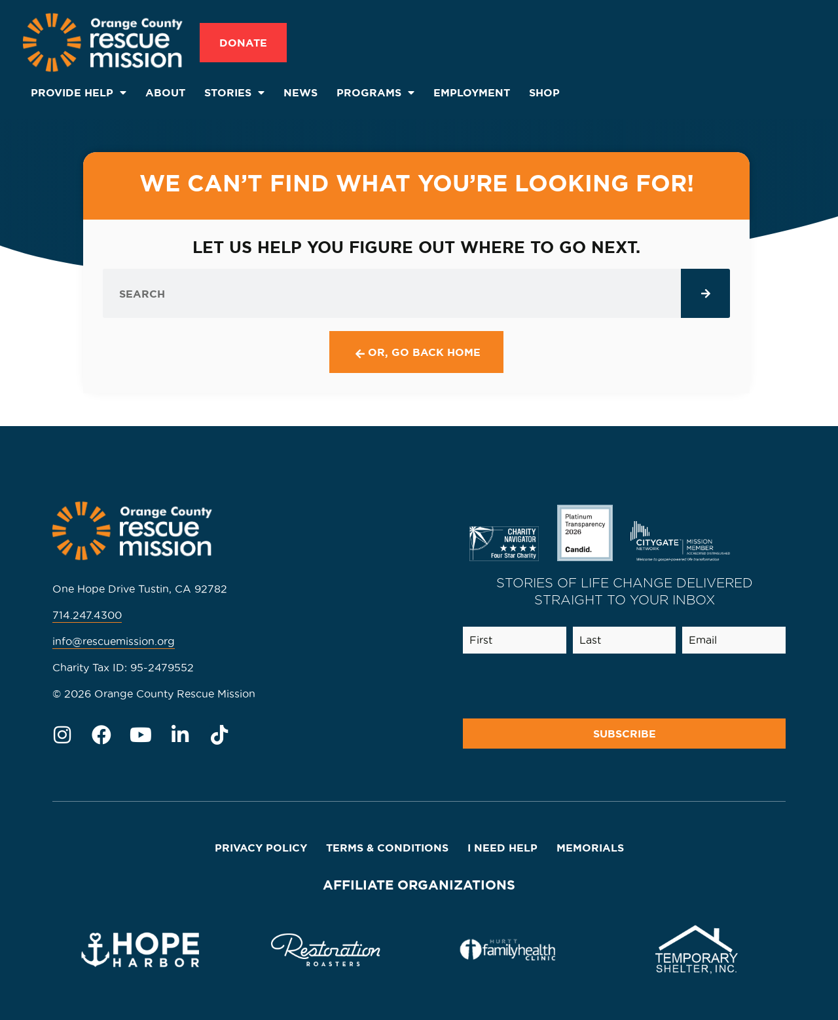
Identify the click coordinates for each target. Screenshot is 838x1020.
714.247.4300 (87, 615)
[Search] (705, 293)
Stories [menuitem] (234, 92)
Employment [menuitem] (471, 92)
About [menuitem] (165, 92)
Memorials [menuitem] (590, 847)
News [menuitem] (300, 92)
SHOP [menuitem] (544, 92)
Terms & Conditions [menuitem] (387, 847)
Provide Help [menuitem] (78, 92)
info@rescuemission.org (113, 641)
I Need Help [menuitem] (502, 847)
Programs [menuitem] (375, 92)
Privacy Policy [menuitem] (261, 847)
